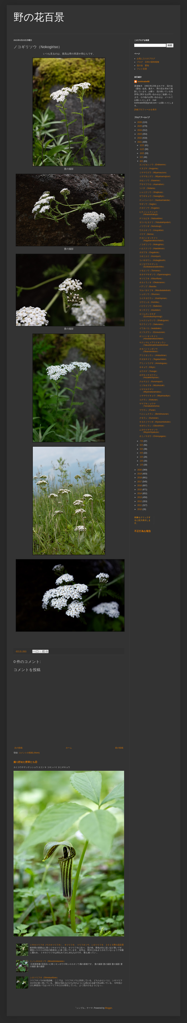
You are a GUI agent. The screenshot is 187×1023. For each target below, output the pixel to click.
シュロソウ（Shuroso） (150, 294)
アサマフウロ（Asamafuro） (152, 184)
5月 (142, 449)
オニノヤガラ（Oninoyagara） (153, 436)
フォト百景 (142, 69)
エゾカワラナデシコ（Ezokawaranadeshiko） (152, 265)
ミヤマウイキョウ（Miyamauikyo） (155, 396)
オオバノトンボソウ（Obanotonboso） (149, 350)
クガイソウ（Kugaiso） (150, 208)
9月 (142, 157)
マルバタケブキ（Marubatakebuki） (155, 290)
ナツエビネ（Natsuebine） (151, 218)
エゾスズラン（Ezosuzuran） (152, 332)
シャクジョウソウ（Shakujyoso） (154, 320)
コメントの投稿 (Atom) (29, 753)
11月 (142, 149)
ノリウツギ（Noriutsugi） (151, 226)
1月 (142, 465)
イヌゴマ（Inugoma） (149, 168)
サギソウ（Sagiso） (148, 204)
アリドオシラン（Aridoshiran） (153, 355)
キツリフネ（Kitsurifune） (151, 278)
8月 (142, 161)
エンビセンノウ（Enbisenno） (153, 164)
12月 (142, 145)
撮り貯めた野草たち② (25, 762)
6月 (142, 445)
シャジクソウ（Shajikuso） (151, 192)
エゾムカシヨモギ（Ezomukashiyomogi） (151, 315)
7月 (142, 441)
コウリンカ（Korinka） (149, 302)
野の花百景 (39, 17)
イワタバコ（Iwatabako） (151, 328)
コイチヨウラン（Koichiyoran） (153, 298)
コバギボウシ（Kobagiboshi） (153, 260)
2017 (140, 481)
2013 (140, 497)
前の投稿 (119, 748)
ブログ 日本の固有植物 (148, 62)
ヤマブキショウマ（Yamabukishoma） (150, 404)
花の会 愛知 (143, 65)
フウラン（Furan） (148, 410)
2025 (140, 126)
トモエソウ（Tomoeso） (150, 270)
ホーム (69, 748)
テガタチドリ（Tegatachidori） (153, 359)
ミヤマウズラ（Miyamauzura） (153, 172)
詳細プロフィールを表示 (145, 109)
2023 (140, 134)
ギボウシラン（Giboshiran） (152, 426)
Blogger (108, 1008)
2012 (140, 501)
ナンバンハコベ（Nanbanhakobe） (155, 200)
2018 (140, 477)
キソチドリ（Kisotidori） (150, 310)
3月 (142, 457)
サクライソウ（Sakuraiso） (152, 324)
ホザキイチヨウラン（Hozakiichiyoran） (149, 376)
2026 (140, 122)
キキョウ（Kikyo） (147, 367)
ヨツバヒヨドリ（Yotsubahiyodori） (155, 222)
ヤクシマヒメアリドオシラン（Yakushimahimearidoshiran (153, 343)
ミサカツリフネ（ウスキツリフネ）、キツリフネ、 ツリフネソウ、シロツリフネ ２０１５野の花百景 (77, 945)
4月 (142, 453)
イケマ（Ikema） (147, 234)
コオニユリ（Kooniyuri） (150, 256)
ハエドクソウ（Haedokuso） (152, 248)
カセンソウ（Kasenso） (150, 180)
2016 (140, 485)
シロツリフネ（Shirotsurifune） (44, 977)
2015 (140, 489)
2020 (140, 470)
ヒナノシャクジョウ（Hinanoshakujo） (149, 213)
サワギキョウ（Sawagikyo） (152, 196)
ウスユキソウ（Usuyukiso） (152, 230)
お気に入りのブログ (146, 58)
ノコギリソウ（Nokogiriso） (152, 244)
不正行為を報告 (142, 531)
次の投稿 (18, 748)
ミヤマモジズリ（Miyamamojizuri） (155, 176)
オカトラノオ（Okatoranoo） (152, 282)
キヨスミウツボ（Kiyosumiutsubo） (155, 422)
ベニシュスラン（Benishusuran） (154, 414)
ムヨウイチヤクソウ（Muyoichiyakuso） (149, 431)
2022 (140, 138)
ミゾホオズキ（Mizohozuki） (152, 385)
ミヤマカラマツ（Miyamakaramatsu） (150, 390)
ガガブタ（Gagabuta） (149, 252)
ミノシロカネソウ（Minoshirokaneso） (48, 961)
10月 (142, 153)
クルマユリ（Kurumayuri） (151, 381)
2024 (140, 130)
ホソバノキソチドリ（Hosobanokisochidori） (152, 337)
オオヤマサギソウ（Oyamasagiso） (155, 274)
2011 (140, 505)
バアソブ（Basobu (148, 286)
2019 (140, 474)
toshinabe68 (143, 81)
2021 (140, 142)
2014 (140, 493)
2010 (140, 509)
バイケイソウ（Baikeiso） (151, 306)
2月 (142, 461)
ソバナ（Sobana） (147, 188)
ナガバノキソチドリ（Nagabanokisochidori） (152, 239)
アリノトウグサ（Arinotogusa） (153, 363)
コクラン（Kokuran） (149, 400)
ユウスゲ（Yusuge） (148, 371)
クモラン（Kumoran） (149, 418)
